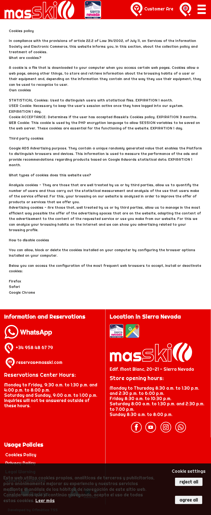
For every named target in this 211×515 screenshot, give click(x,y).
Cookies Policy (20, 454)
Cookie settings (189, 471)
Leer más (45, 500)
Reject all (188, 482)
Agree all (188, 500)
